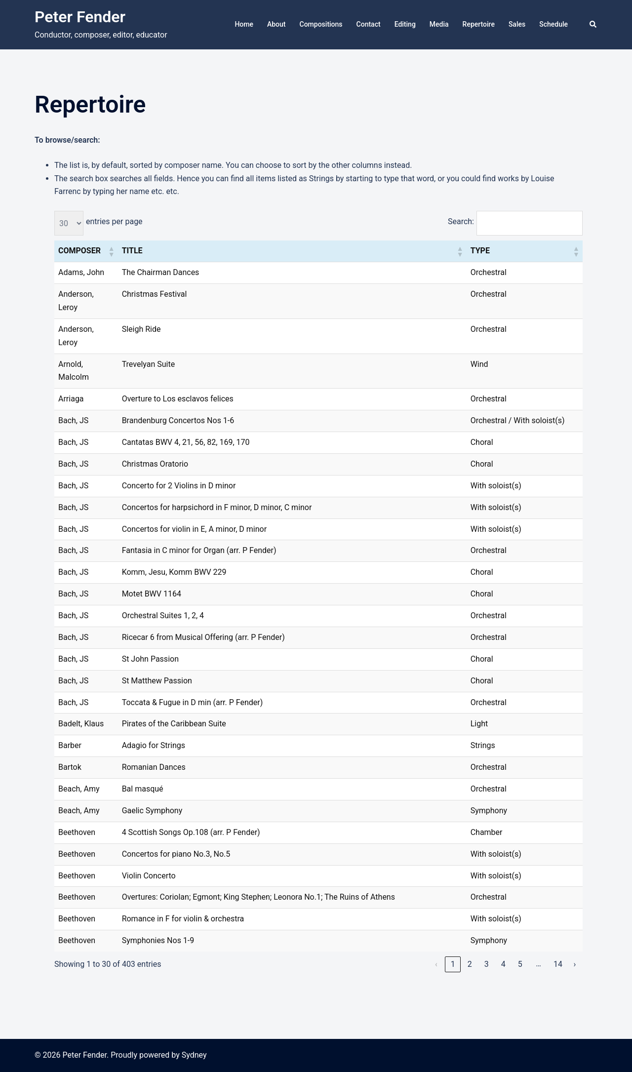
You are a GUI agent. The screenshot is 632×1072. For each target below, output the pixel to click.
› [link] (575, 964)
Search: (461, 221)
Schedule (553, 24)
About (276, 24)
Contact (368, 24)
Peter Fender (80, 16)
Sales (517, 24)
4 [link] (503, 964)
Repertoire (479, 24)
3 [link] (486, 964)
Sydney (194, 1055)
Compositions (321, 24)
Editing (405, 24)
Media (439, 24)
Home (244, 24)
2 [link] (470, 964)
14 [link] (557, 964)
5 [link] (520, 964)
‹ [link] (436, 964)
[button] (593, 25)
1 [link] (453, 964)
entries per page (114, 221)
